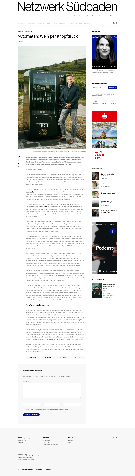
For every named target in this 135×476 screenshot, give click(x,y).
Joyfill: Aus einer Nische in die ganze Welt (109, 211)
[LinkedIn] (113, 102)
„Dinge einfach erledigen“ (108, 193)
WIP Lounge (35, 258)
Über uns (68, 15)
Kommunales (41, 23)
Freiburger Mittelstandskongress (25, 457)
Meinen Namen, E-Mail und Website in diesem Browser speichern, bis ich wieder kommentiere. (47, 409)
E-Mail (45, 402)
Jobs (80, 15)
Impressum (48, 469)
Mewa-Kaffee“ (43, 207)
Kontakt (74, 15)
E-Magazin (79, 23)
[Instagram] (104, 102)
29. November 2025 (105, 205)
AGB (18, 469)
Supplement (102, 15)
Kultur (55, 23)
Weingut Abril (30, 192)
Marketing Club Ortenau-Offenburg (26, 459)
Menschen (62, 23)
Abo (116, 15)
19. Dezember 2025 (105, 214)
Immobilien (110, 15)
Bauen (48, 23)
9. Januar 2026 (104, 178)
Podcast (71, 23)
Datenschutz (39, 469)
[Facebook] (95, 102)
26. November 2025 (105, 186)
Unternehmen (31, 23)
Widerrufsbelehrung (27, 469)
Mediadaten (87, 15)
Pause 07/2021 (21, 31)
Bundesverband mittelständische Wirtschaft (28, 455)
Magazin (94, 15)
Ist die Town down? (106, 184)
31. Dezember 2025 (105, 195)
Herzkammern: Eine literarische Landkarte (107, 202)
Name (24, 402)
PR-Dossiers (87, 23)
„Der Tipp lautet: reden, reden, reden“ (107, 174)
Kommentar (26, 381)
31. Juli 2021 (20, 41)
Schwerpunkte (21, 23)
